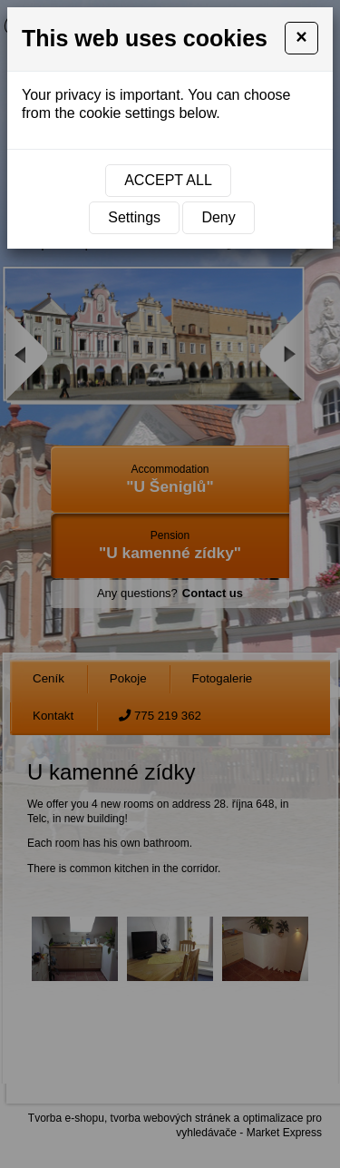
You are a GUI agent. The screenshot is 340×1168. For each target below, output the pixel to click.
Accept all (168, 180)
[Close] (301, 38)
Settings (134, 217)
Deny (218, 217)
